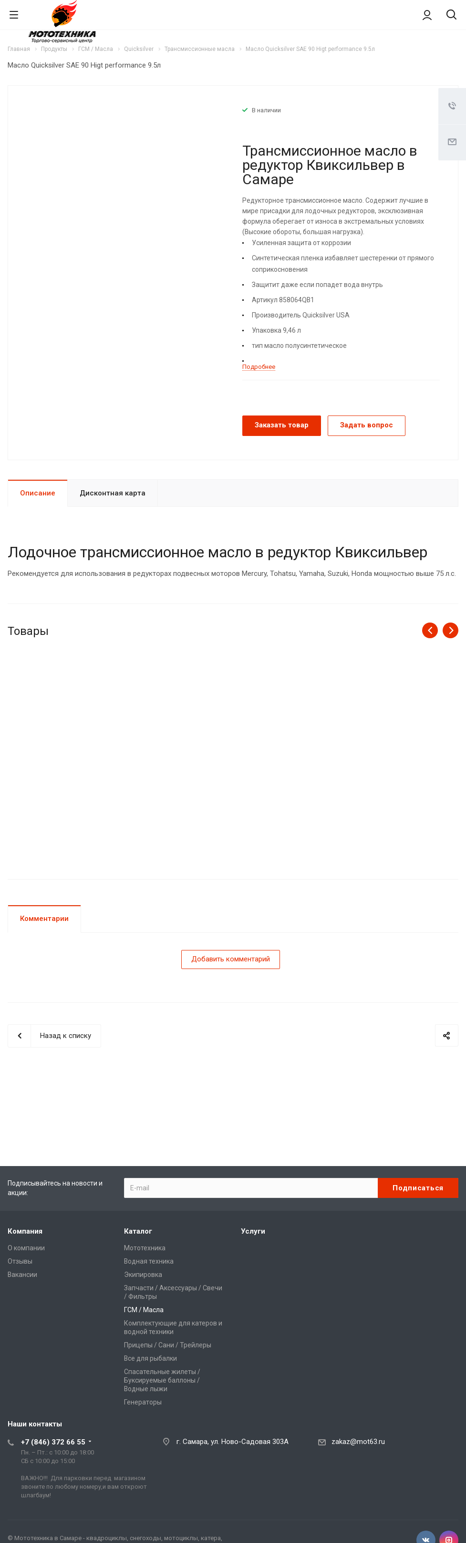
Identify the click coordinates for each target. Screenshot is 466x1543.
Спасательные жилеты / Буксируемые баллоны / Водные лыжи (162, 1380)
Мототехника (145, 1248)
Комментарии (44, 918)
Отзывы (20, 1261)
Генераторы (143, 1402)
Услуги (253, 1231)
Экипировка (143, 1274)
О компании (26, 1248)
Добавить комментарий (230, 959)
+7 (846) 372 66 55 (53, 1442)
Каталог (138, 1231)
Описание (37, 493)
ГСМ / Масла (144, 1310)
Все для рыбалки (150, 1358)
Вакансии (22, 1274)
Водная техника (149, 1261)
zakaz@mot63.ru (358, 1441)
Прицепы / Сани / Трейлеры (167, 1345)
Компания (25, 1231)
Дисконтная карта (112, 493)
